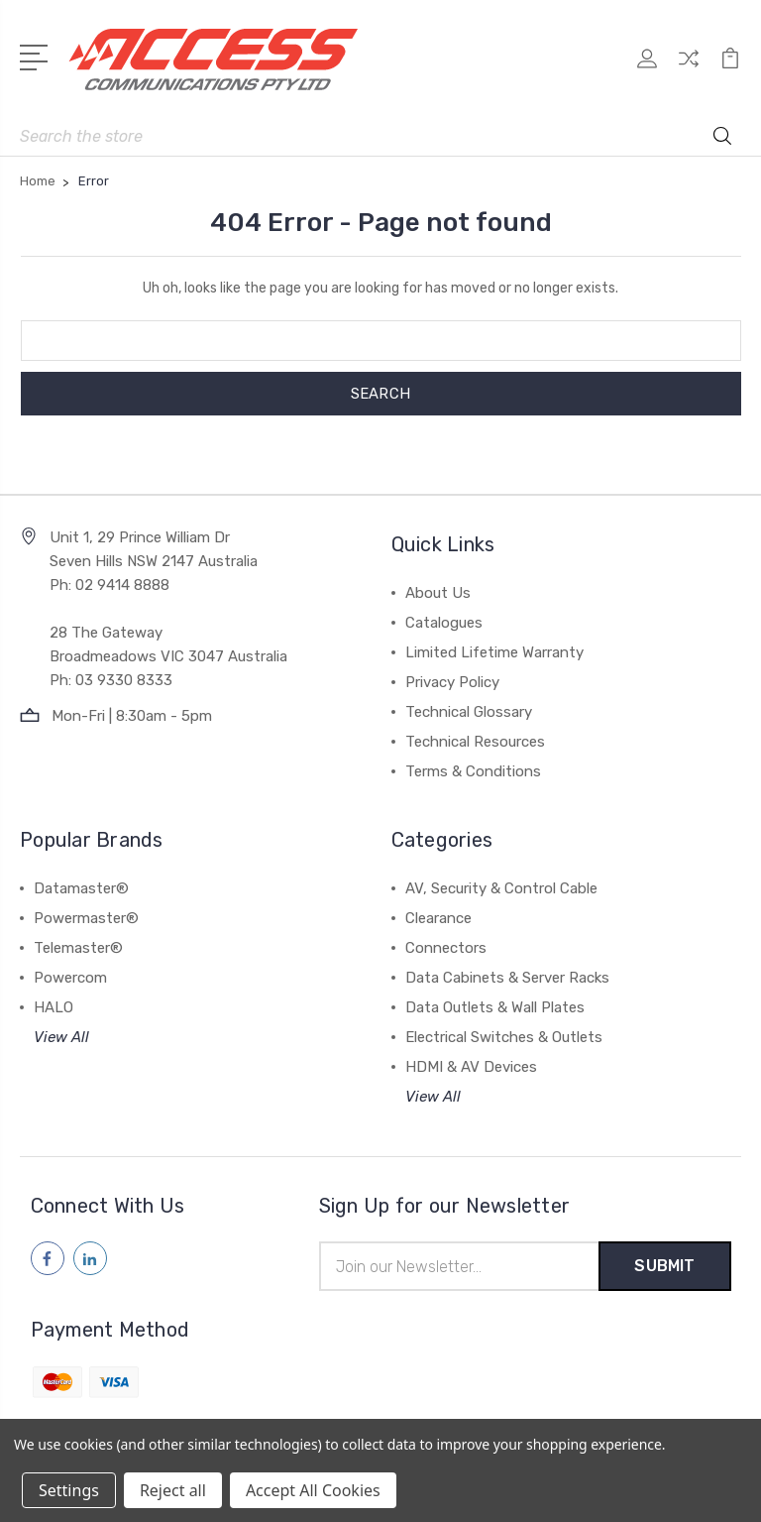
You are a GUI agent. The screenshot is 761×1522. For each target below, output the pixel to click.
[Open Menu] (37, 55)
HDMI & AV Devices (471, 1067)
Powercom (70, 978)
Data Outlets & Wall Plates (495, 1007)
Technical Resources (475, 742)
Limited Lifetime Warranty (494, 652)
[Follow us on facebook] (47, 1258)
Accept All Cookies (313, 1490)
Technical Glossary (468, 712)
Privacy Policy (452, 682)
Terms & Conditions (473, 771)
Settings (69, 1490)
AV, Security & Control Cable (501, 888)
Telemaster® (78, 948)
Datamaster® (81, 888)
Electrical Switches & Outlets (503, 1037)
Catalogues (444, 623)
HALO (53, 1007)
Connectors (446, 948)
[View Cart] (730, 69)
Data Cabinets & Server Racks (507, 978)
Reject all (173, 1490)
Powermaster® (86, 918)
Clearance (438, 918)
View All (61, 1037)
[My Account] (647, 69)
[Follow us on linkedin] (90, 1258)
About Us (438, 593)
